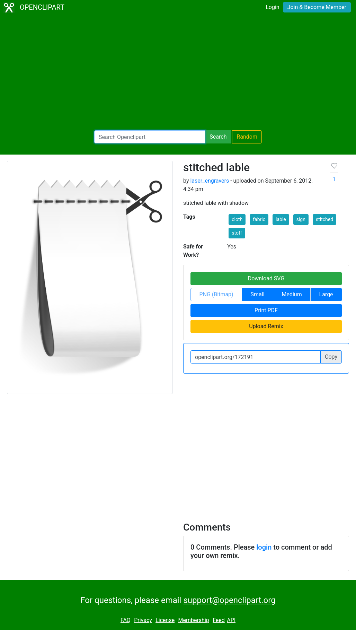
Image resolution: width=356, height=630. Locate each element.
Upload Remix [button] (266, 326)
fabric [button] (259, 219)
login (264, 547)
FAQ (126, 620)
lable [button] (281, 219)
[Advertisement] (178, 72)
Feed (219, 620)
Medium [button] (292, 294)
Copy (331, 356)
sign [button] (300, 219)
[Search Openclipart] (149, 136)
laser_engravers (209, 180)
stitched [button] (324, 219)
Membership (193, 620)
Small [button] (258, 294)
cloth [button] (237, 219)
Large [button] (326, 294)
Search (218, 136)
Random (247, 136)
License (165, 620)
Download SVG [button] (266, 278)
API (231, 620)
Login (272, 7)
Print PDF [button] (266, 310)
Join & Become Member (316, 7)
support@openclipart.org (229, 600)
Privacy (143, 620)
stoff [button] (237, 233)
